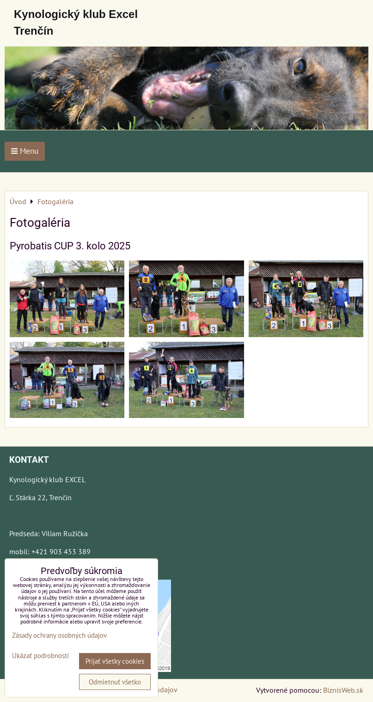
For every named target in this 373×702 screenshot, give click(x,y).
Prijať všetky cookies (115, 661)
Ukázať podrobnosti (40, 656)
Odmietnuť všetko (115, 682)
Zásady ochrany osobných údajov (59, 635)
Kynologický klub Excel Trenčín (76, 22)
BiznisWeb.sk (343, 690)
